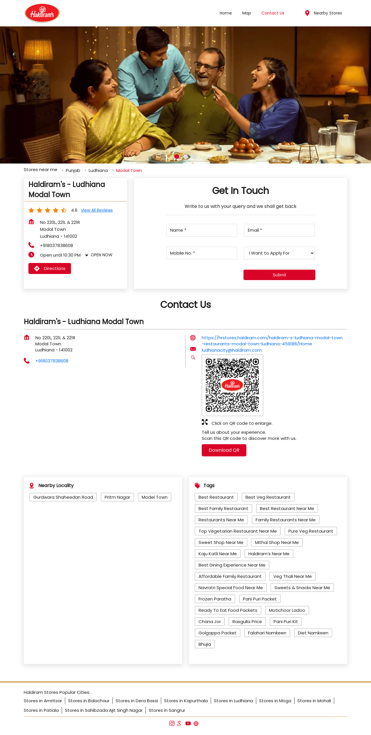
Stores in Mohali (314, 701)
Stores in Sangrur (167, 710)
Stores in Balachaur (89, 701)
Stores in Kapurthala (186, 701)
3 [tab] (194, 156)
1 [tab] (176, 156)
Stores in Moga (275, 701)
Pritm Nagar (117, 497)
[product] (279, 253)
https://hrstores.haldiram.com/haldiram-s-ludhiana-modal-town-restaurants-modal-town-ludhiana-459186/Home (272, 341)
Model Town (155, 497)
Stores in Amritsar (43, 701)
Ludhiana (98, 170)
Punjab (73, 170)
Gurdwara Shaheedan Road (63, 497)
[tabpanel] (185, 95)
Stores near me (40, 169)
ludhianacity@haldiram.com (232, 350)
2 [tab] (185, 156)
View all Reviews (97, 210)
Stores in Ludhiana (233, 701)
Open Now (101, 255)
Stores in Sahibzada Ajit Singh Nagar (104, 710)
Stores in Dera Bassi (137, 701)
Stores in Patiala (41, 710)
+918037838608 (56, 245)
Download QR (224, 450)
